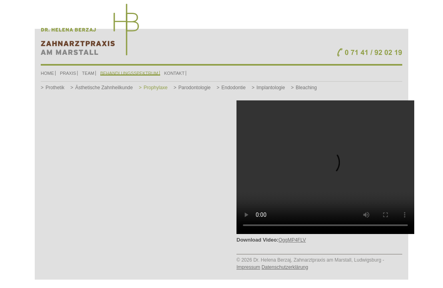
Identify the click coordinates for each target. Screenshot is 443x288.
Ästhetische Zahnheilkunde (104, 87)
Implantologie (270, 87)
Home (47, 73)
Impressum (248, 267)
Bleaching (306, 87)
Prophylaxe (155, 87)
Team (88, 73)
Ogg (283, 240)
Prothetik (55, 87)
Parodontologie (195, 87)
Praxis (68, 73)
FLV (302, 240)
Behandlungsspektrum (129, 73)
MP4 (293, 240)
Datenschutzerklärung (285, 267)
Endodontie (233, 87)
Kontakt (174, 73)
